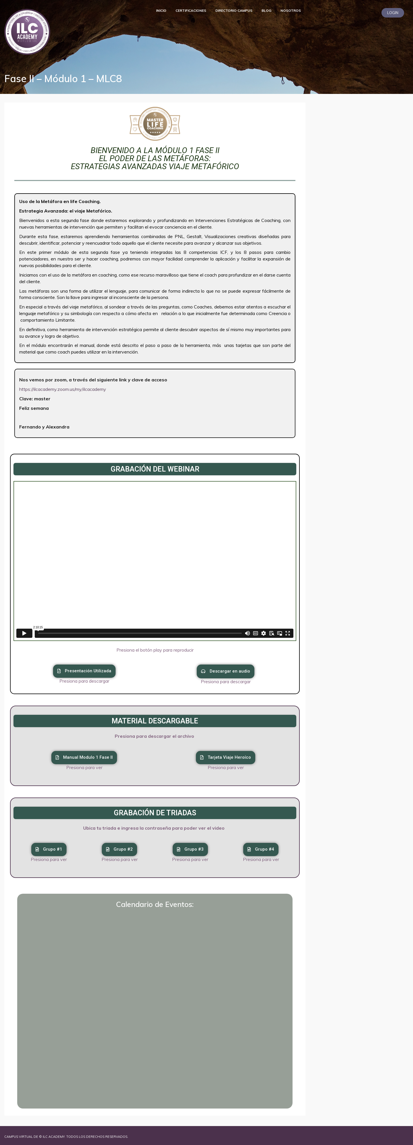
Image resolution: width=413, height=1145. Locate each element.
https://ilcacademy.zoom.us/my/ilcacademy (62, 389)
